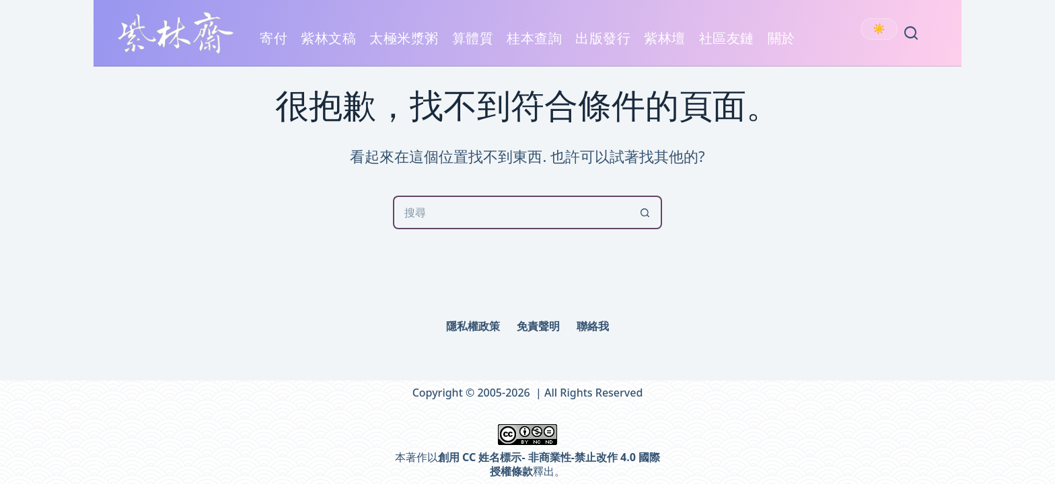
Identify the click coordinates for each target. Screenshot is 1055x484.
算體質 (473, 38)
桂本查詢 (534, 38)
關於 (781, 46)
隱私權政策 (473, 326)
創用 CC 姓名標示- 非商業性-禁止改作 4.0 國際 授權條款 (549, 464)
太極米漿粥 (404, 46)
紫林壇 (665, 38)
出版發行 (602, 46)
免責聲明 (538, 326)
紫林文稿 (328, 46)
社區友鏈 (726, 46)
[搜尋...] (510, 212)
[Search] (911, 33)
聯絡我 (593, 326)
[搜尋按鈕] (645, 212)
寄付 (273, 38)
